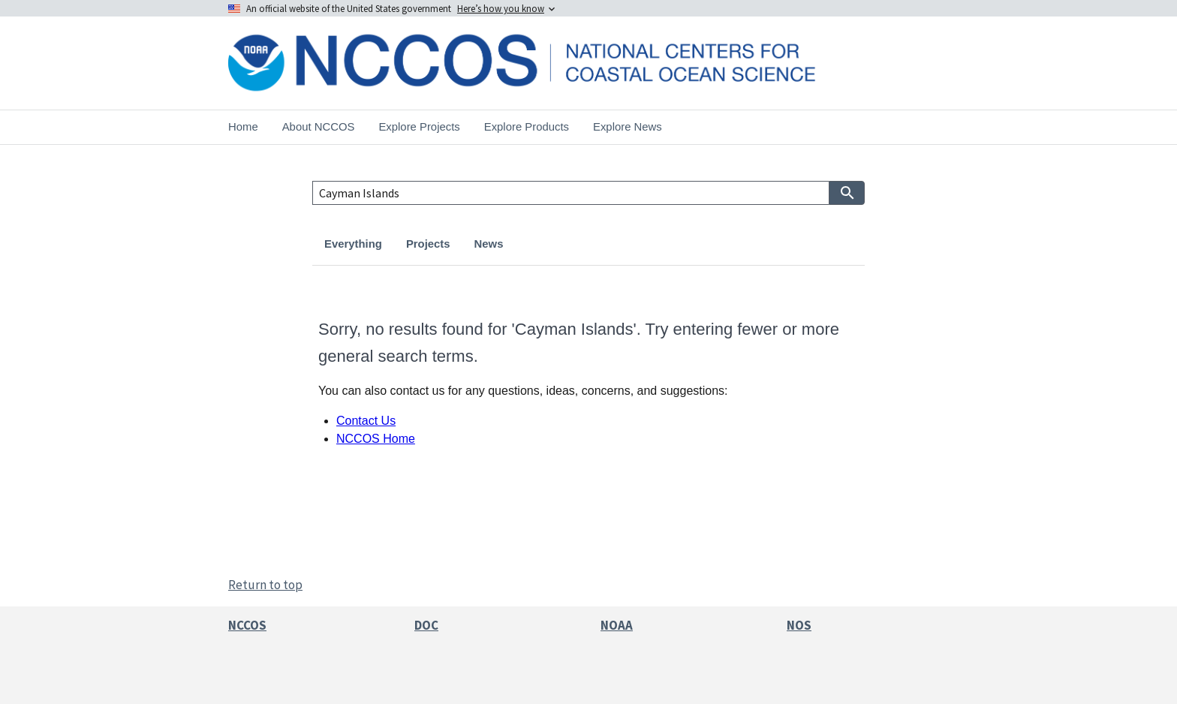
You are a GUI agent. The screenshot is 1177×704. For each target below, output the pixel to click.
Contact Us (366, 420)
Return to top (265, 584)
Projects (428, 244)
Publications (633, 244)
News (489, 244)
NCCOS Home (375, 438)
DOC (426, 625)
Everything (353, 244)
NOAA (617, 625)
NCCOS (247, 625)
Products (551, 244)
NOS (799, 625)
